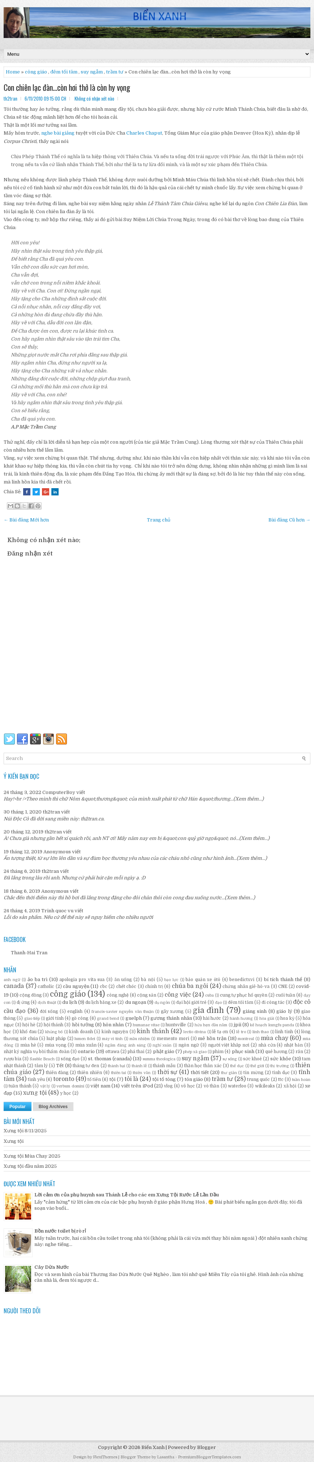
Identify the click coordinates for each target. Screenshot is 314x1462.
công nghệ (118, 995)
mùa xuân (86, 1045)
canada (14, 986)
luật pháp (56, 1038)
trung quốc (258, 1079)
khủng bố (54, 1032)
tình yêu (36, 1079)
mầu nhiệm (140, 1039)
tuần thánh (20, 1086)
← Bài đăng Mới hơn (26, 520)
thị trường (279, 1066)
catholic (46, 986)
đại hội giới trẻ (191, 1002)
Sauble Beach (42, 1059)
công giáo (68, 994)
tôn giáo (193, 1079)
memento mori (173, 1038)
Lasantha (165, 1457)
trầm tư (114, 72)
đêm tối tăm (63, 72)
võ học (188, 1086)
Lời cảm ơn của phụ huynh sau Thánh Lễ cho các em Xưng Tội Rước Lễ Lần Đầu (126, 1194)
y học (65, 1093)
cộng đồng (31, 995)
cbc (103, 986)
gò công (80, 1018)
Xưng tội (14, 1141)
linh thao (261, 1032)
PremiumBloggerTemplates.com (209, 1457)
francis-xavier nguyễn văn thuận (123, 1012)
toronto (63, 1079)
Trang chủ (158, 520)
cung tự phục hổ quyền (243, 995)
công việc (178, 995)
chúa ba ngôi (190, 986)
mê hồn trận (212, 1038)
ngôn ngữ (188, 1045)
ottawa (112, 1051)
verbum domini (70, 1086)
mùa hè (28, 1045)
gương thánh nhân (171, 1018)
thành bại (116, 1066)
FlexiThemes (105, 1457)
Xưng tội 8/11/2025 (25, 1130)
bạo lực (171, 980)
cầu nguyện (76, 986)
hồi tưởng (83, 1024)
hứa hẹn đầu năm (211, 1025)
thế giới (257, 1066)
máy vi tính (112, 1039)
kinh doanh (81, 1031)
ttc (281, 1079)
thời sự (167, 1072)
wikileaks (265, 1086)
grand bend (108, 1019)
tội (112, 1079)
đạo (218, 1003)
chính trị (154, 986)
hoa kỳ (287, 1018)
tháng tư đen (86, 1065)
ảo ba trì (37, 979)
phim (218, 1051)
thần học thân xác (203, 1065)
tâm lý (41, 1065)
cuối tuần (285, 995)
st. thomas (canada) (110, 1058)
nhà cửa (267, 1045)
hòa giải (266, 1019)
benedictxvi (241, 979)
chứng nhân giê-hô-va (246, 986)
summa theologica (159, 1059)
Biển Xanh (153, 1447)
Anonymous (57, 851)
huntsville (176, 1024)
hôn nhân (113, 1024)
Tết (60, 1065)
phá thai (136, 1051)
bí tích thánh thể (283, 979)
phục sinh (243, 1051)
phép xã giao (195, 1052)
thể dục (237, 1066)
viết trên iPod (137, 1086)
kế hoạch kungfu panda (272, 1025)
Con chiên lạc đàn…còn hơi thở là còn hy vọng (67, 87)
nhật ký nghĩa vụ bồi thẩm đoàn (36, 1051)
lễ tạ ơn (220, 1031)
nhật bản (293, 1045)
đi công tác (273, 1002)
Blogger (206, 1447)
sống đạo (70, 1058)
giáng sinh (255, 1011)
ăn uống (123, 979)
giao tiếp (32, 1019)
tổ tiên (94, 1079)
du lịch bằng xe (100, 1002)
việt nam (100, 1086)
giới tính (54, 1018)
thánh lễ (139, 1066)
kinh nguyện (115, 1031)
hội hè (28, 1024)
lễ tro (241, 1032)
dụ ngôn (162, 1003)
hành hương (241, 1019)
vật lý (45, 1086)
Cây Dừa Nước (51, 1267)
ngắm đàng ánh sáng (125, 1045)
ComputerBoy (58, 792)
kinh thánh (153, 1031)
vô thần (211, 1086)
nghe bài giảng (58, 133)
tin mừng (253, 1072)
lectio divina (194, 1032)
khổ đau (28, 1031)
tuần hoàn (301, 1080)
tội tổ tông (164, 1079)
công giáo (36, 72)
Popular (17, 1106)
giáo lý (284, 1011)
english (74, 1011)
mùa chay (274, 1038)
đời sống (49, 1011)
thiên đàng (57, 1072)
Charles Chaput (144, 133)
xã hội (290, 1086)
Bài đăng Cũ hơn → (289, 520)
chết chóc (126, 986)
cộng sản (146, 995)
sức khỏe (280, 1058)
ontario (86, 1051)
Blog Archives (53, 1106)
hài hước (212, 1018)
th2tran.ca (92, 818)
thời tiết (200, 1072)
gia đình (208, 1010)
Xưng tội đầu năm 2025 (30, 1166)
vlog (168, 1086)
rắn (299, 1051)
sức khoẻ (252, 1058)
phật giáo (163, 1051)
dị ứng (23, 1002)
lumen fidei (85, 1039)
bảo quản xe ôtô (203, 979)
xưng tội (35, 1093)
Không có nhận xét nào (94, 98)
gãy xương (172, 1011)
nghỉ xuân (162, 1045)
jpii (237, 1024)
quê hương (276, 1051)
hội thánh (53, 1024)
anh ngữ (12, 980)
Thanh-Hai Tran (29, 952)
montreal (246, 1039)
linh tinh (284, 1031)
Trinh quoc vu (57, 910)
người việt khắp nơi (229, 1045)
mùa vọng (55, 1045)
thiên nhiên (89, 1072)
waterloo (237, 1086)
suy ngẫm (92, 72)
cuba (209, 995)
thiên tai (118, 1073)
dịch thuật (47, 1003)
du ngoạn (135, 1002)
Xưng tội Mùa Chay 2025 (32, 1156)
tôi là (131, 1079)
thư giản (229, 1073)
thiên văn (141, 1073)
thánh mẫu (164, 1065)
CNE (282, 986)
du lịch (69, 1002)
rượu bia (12, 1058)
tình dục (281, 1072)
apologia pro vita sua (82, 979)
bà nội (148, 979)
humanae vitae (146, 1025)
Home (13, 72)
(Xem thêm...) (248, 799)
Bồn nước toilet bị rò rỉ (60, 1231)
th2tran (51, 812)
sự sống (229, 1059)
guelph (134, 1018)
